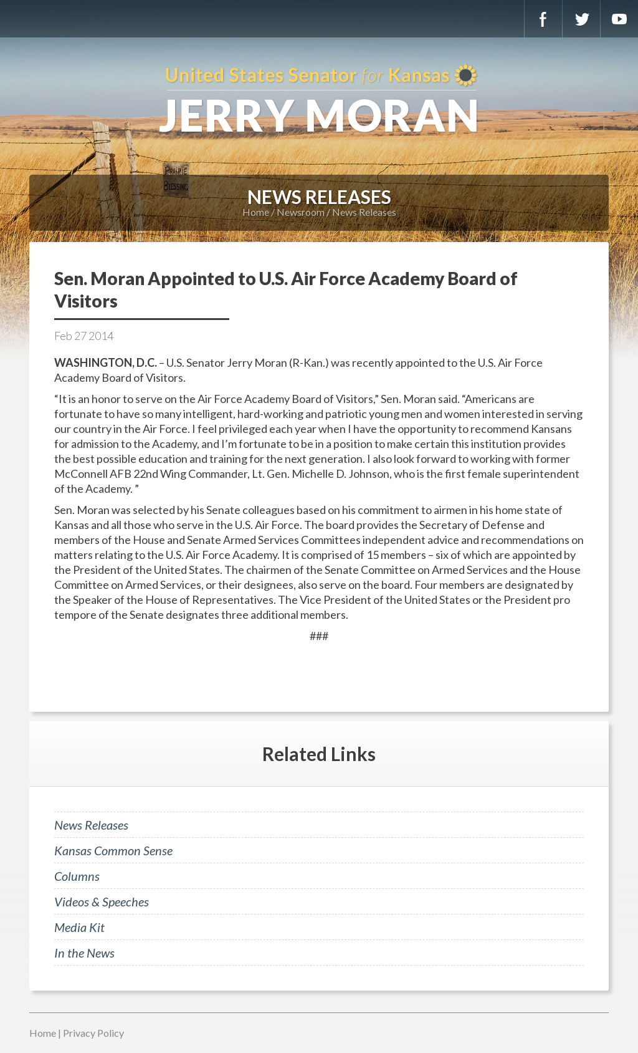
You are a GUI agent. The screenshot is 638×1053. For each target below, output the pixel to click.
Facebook (543, 18)
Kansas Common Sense (113, 850)
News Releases (364, 212)
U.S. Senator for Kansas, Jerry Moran (319, 99)
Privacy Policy (93, 1033)
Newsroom (301, 212)
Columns (77, 875)
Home (255, 212)
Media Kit (79, 927)
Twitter (581, 18)
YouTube (619, 18)
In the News (84, 952)
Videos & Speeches (101, 901)
